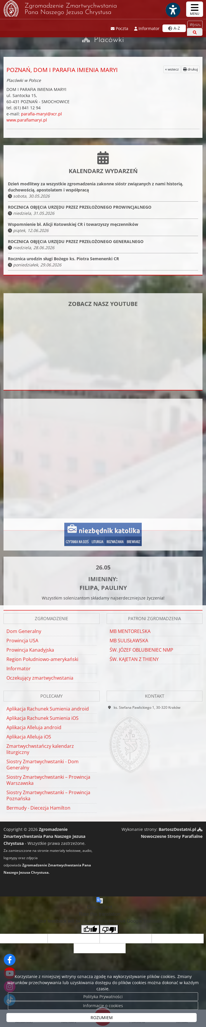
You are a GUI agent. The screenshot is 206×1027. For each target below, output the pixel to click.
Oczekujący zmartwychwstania (39, 678)
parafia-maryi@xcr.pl (41, 114)
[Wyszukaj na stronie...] (194, 24)
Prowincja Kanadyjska (30, 650)
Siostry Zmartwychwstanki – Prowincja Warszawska (48, 780)
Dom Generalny (23, 631)
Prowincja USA (22, 640)
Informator (18, 668)
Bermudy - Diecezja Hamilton (38, 808)
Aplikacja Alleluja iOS (28, 737)
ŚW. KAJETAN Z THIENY (134, 659)
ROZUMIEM (102, 1017)
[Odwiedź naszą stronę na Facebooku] (9, 960)
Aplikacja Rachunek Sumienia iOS (42, 718)
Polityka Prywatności (103, 996)
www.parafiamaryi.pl (26, 120)
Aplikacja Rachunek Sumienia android (47, 709)
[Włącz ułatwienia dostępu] (173, 10)
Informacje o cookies (103, 1005)
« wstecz (172, 69)
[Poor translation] (109, 929)
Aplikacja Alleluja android (33, 727)
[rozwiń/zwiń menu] (194, 9)
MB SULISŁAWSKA (129, 640)
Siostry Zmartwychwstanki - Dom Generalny (42, 764)
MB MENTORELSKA (130, 631)
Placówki (109, 40)
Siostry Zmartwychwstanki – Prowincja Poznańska (48, 795)
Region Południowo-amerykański (42, 659)
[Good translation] (90, 929)
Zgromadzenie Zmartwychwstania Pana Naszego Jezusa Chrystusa (60, 8)
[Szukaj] (194, 32)
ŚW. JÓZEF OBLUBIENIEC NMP (141, 650)
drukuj (190, 69)
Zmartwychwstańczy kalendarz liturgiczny (40, 749)
